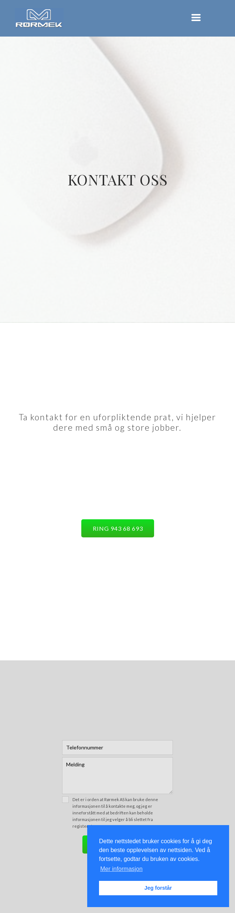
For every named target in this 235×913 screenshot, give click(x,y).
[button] (196, 17)
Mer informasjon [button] (121, 869)
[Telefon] (117, 747)
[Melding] (117, 775)
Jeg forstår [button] (158, 888)
